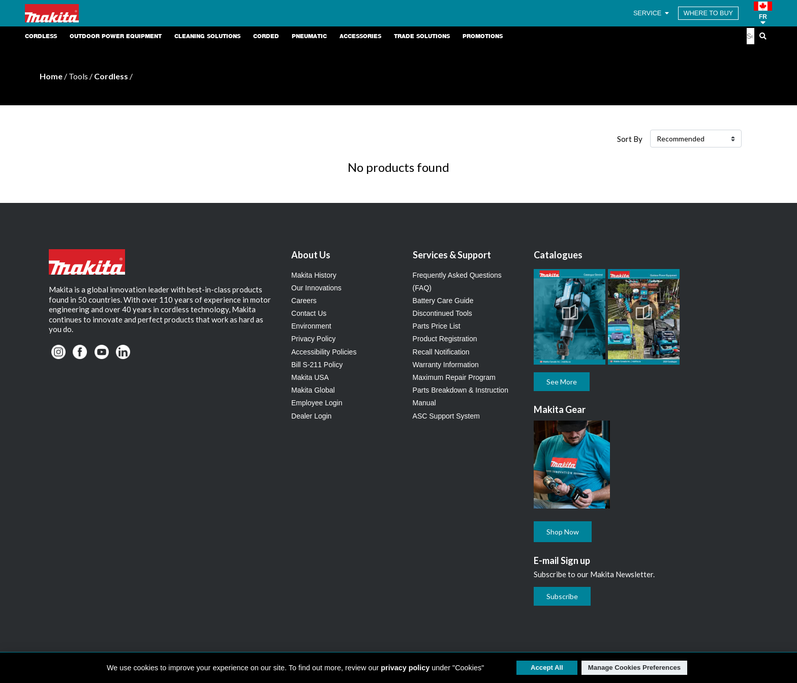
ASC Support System (446, 416)
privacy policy (405, 668)
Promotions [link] (483, 36)
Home (51, 76)
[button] (763, 13)
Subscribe (562, 596)
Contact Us (308, 313)
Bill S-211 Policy (317, 365)
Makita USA (310, 377)
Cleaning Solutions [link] (207, 36)
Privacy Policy (313, 339)
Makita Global (313, 390)
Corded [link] (266, 36)
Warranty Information (446, 365)
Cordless (111, 76)
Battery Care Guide (443, 300)
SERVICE (651, 13)
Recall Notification (441, 352)
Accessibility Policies (323, 352)
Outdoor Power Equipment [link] (116, 36)
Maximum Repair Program (454, 377)
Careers (304, 300)
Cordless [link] (41, 36)
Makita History (313, 275)
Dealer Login (311, 416)
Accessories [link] (360, 36)
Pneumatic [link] (309, 36)
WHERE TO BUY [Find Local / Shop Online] (708, 13)
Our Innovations (316, 288)
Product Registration (445, 339)
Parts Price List (437, 326)
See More (561, 381)
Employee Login (316, 403)
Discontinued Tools (442, 313)
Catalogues (558, 254)
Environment (311, 326)
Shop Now (562, 531)
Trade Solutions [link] (422, 36)
